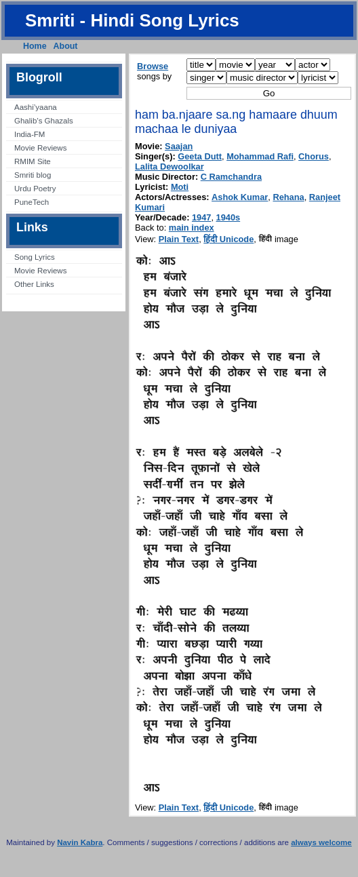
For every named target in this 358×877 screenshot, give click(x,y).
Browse (152, 66)
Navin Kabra (79, 842)
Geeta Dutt (200, 156)
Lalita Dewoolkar (169, 166)
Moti (179, 187)
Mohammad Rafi (260, 156)
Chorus (313, 156)
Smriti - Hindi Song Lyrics (132, 20)
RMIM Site (32, 161)
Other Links (34, 284)
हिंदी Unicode (228, 239)
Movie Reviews (40, 148)
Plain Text (179, 239)
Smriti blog (32, 175)
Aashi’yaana (35, 107)
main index (191, 227)
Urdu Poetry (35, 188)
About (66, 46)
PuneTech (31, 202)
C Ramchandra (231, 177)
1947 (201, 217)
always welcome (321, 842)
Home (35, 46)
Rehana (288, 197)
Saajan (179, 146)
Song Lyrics (34, 257)
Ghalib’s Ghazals (43, 121)
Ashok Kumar (240, 197)
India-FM (29, 134)
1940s (228, 217)
